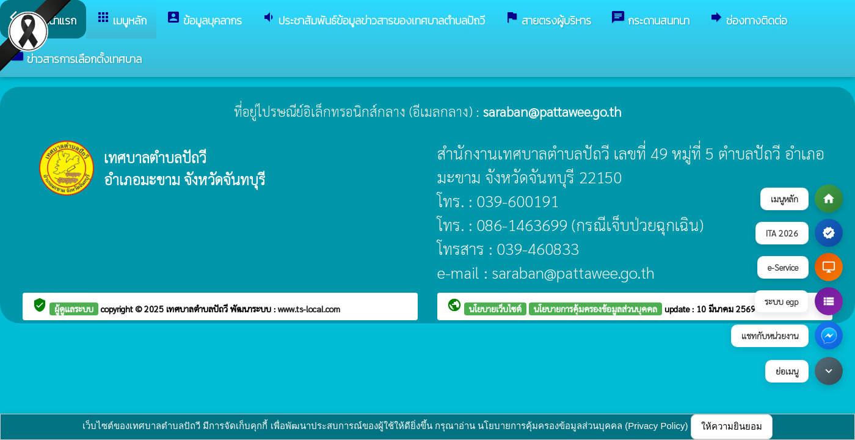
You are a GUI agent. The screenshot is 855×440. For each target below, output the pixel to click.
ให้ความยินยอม (731, 426)
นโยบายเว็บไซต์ (495, 308)
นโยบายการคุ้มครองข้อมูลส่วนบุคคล (595, 308)
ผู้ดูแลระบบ (73, 308)
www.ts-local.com (309, 308)
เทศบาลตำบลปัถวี (198, 308)
